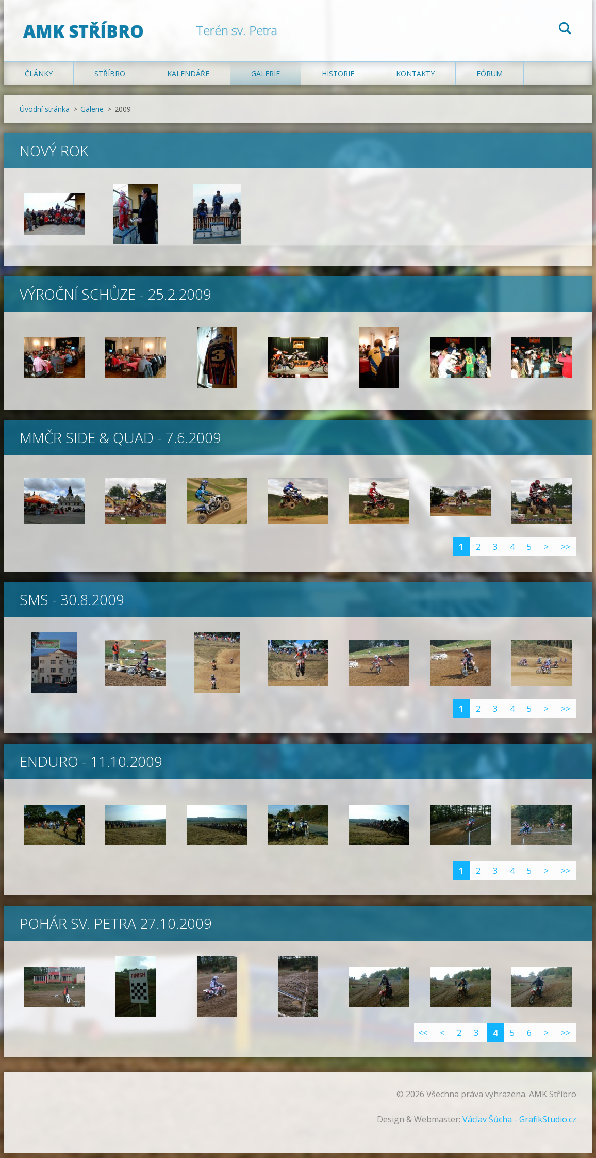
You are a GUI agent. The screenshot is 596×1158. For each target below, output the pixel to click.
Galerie (265, 78)
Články (39, 78)
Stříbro (109, 78)
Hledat (565, 30)
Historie (338, 78)
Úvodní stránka (45, 114)
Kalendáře (188, 78)
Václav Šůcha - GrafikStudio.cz (519, 1124)
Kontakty (415, 78)
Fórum (489, 78)
